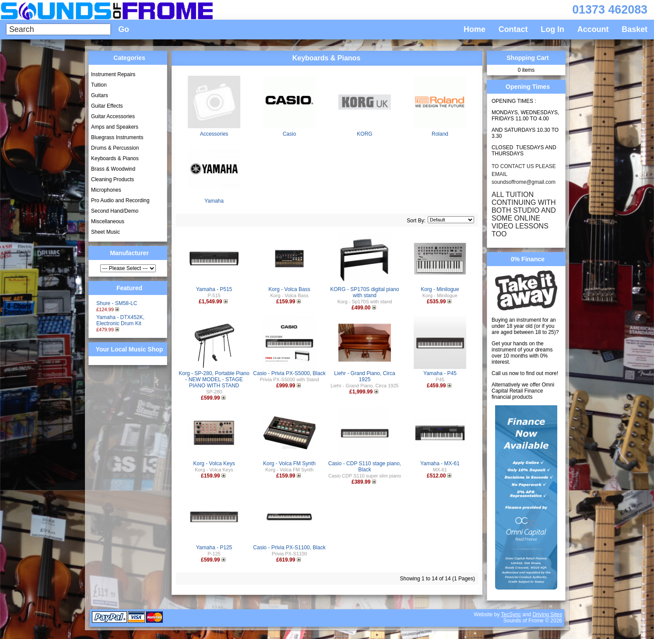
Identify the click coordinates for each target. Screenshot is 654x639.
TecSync (511, 614)
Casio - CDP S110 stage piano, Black (364, 466)
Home (474, 29)
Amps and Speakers (114, 127)
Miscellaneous (107, 221)
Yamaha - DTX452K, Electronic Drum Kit (120, 320)
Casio (289, 134)
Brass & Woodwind (113, 169)
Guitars (99, 95)
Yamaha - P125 (214, 547)
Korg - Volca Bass (289, 289)
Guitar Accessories (113, 116)
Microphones (106, 190)
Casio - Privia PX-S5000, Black (289, 373)
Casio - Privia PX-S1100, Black (289, 547)
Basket (634, 29)
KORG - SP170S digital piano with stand (364, 292)
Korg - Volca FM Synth (289, 463)
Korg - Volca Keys (214, 463)
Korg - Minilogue (440, 289)
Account (593, 29)
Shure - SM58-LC (116, 303)
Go (123, 29)
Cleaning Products (112, 179)
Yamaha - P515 (214, 289)
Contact (513, 29)
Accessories (214, 134)
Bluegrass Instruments (117, 137)
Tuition (99, 85)
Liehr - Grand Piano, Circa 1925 (364, 376)
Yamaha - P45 (440, 373)
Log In (552, 29)
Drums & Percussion (115, 148)
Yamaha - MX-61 (440, 463)
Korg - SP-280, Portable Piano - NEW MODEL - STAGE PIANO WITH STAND (214, 379)
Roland (440, 134)
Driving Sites (547, 614)
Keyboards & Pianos (115, 158)
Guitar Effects (107, 106)
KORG (364, 134)
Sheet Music (105, 232)
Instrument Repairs (113, 74)
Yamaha (214, 201)
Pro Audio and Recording (120, 200)
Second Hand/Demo (114, 211)
